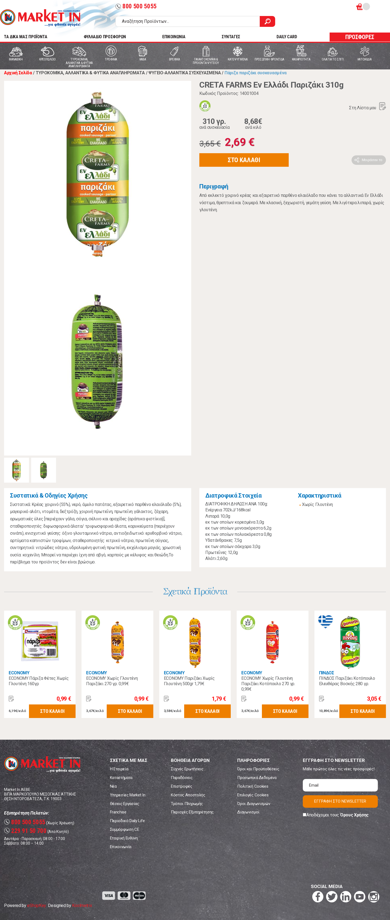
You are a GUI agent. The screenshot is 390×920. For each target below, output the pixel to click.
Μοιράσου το (372, 160)
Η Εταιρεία (119, 769)
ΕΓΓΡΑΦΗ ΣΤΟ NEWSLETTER (340, 801)
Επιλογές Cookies (252, 795)
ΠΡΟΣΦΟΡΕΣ (359, 37)
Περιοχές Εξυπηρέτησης (192, 812)
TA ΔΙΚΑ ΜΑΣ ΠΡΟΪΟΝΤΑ (25, 36)
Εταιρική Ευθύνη (124, 838)
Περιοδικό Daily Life (127, 820)
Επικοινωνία (120, 846)
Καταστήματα (121, 777)
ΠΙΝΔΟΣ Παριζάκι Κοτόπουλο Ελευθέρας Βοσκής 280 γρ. (347, 681)
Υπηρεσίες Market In (127, 795)
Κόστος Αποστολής (188, 795)
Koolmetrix (82, 905)
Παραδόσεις (182, 777)
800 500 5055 (136, 6)
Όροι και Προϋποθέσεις (258, 769)
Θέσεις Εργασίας (124, 803)
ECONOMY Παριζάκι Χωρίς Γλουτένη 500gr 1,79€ (189, 681)
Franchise (118, 812)
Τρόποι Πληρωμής (187, 803)
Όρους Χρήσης (354, 815)
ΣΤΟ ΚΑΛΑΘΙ (244, 160)
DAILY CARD (287, 36)
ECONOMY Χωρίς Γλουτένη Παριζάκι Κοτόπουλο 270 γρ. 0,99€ (268, 684)
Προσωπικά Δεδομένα (256, 777)
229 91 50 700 (25, 831)
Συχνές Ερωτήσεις (187, 769)
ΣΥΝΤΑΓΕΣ (231, 36)
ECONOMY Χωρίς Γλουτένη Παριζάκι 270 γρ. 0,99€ (112, 681)
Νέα (113, 786)
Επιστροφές (181, 786)
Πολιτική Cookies (252, 786)
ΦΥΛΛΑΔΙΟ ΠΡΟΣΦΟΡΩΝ (105, 36)
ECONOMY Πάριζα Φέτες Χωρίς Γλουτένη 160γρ (39, 681)
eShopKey (36, 905)
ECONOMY (19, 672)
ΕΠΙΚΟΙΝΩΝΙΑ (173, 36)
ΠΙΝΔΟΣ (326, 672)
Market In (40, 18)
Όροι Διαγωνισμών (253, 803)
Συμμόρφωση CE (124, 829)
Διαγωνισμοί (248, 812)
